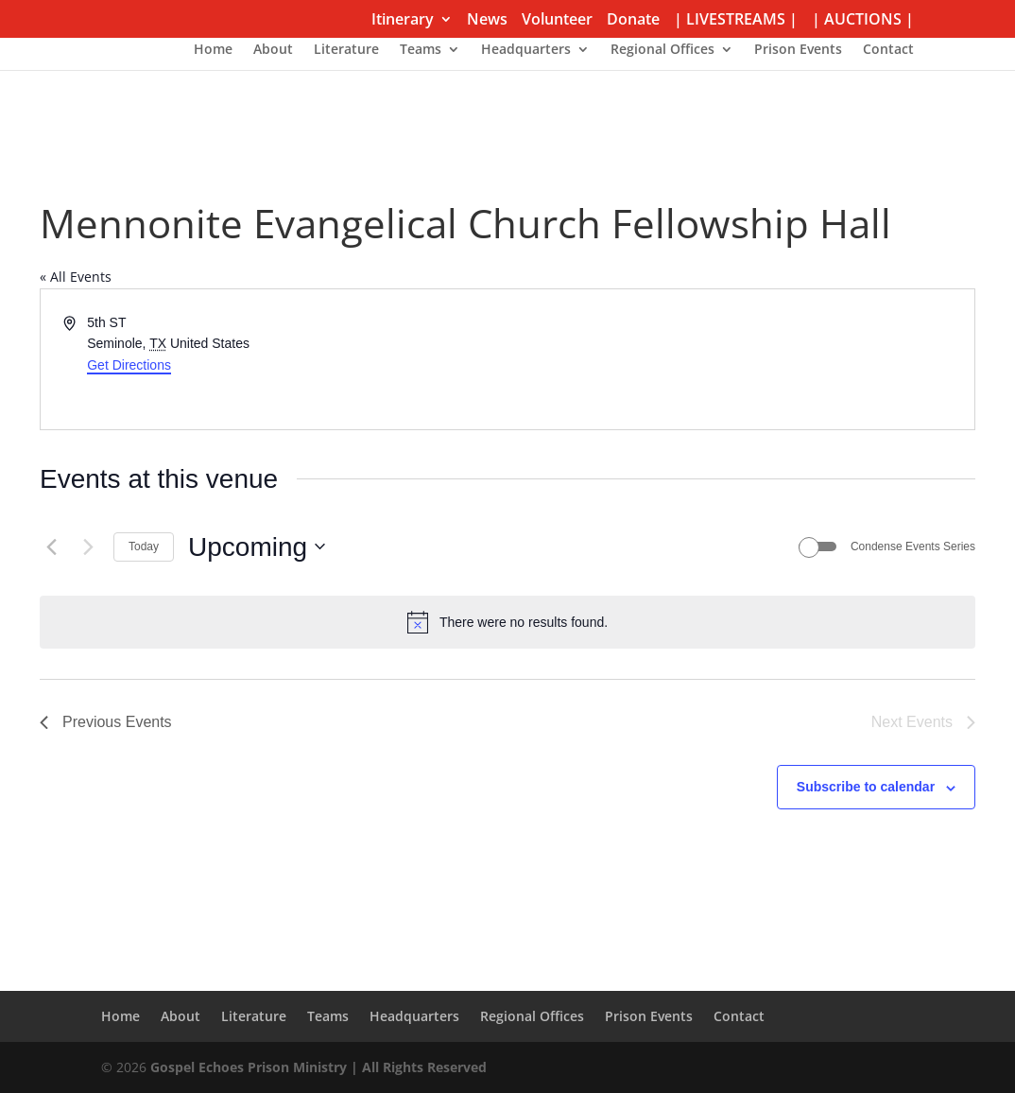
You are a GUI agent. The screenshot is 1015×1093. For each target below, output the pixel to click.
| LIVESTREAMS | (736, 20)
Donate (633, 20)
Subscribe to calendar (866, 786)
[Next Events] (88, 546)
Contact (888, 50)
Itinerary (402, 20)
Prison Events (798, 50)
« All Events (76, 277)
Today (144, 546)
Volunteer (557, 20)
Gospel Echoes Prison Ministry (248, 1067)
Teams (420, 50)
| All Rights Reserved (417, 1067)
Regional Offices (662, 50)
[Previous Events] (51, 546)
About (273, 50)
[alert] (507, 622)
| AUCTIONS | (863, 20)
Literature (346, 50)
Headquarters (526, 50)
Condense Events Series (913, 546)
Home (213, 50)
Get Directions (129, 365)
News (487, 20)
